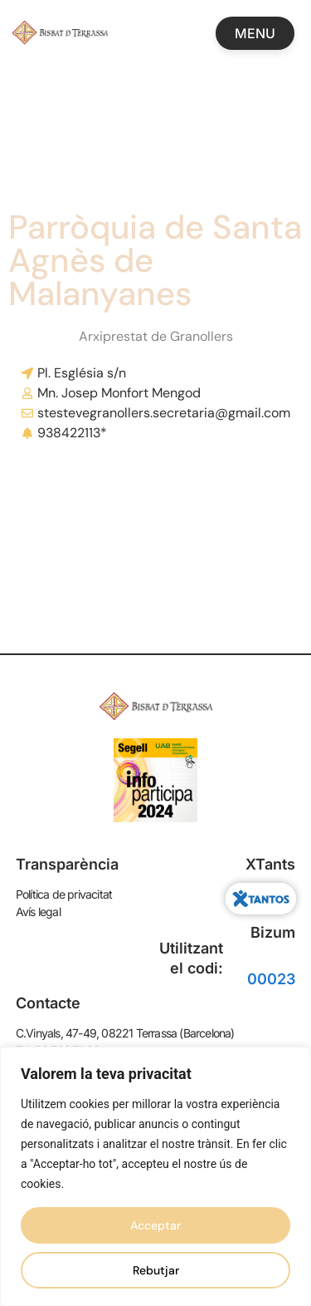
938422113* (72, 432)
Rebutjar (156, 1270)
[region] (155, 1176)
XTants (270, 864)
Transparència (67, 864)
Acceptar (155, 1225)
